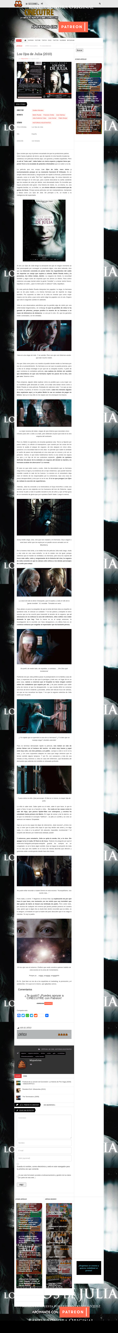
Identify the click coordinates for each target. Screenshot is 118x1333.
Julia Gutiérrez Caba (39, 118)
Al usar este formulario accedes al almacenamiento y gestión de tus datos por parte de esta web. (44, 1176)
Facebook (63, 40)
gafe (54, 1053)
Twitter (56, 40)
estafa (49, 1053)
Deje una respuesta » (49, 1105)
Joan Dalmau (60, 115)
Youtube (37, 40)
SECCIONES (32, 4)
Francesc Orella (48, 115)
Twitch (44, 40)
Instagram (70, 40)
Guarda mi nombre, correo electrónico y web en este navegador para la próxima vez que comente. (43, 1168)
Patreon (31, 40)
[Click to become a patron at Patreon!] (44, 1003)
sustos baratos (39, 1056)
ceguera (23, 1053)
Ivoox (49, 40)
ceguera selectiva (33, 1053)
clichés (43, 1053)
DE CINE (51, 1049)
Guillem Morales (38, 110)
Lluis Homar (52, 118)
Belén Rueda (37, 115)
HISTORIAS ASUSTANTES (42, 123)
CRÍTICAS (44, 1049)
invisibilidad (61, 1053)
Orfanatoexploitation (27, 1056)
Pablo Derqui (63, 118)
